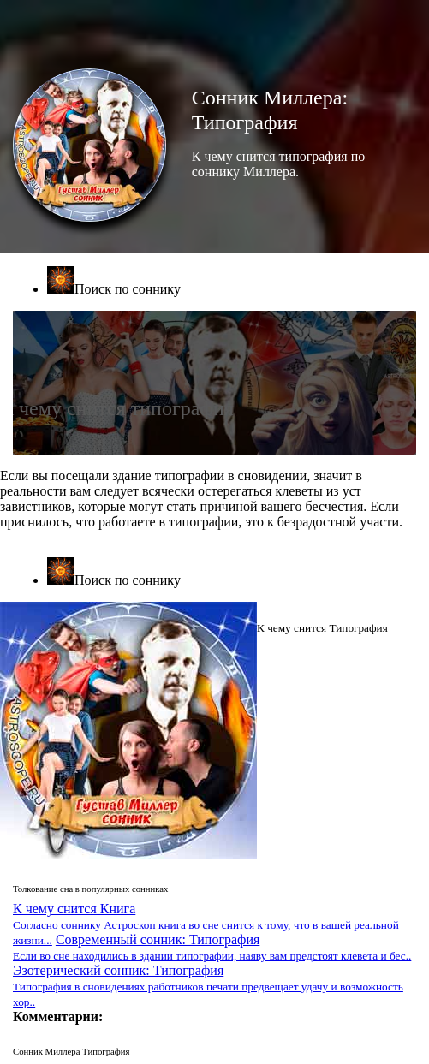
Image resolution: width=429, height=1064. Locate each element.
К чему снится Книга (206, 924)
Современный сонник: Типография (212, 947)
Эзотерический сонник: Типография (208, 985)
